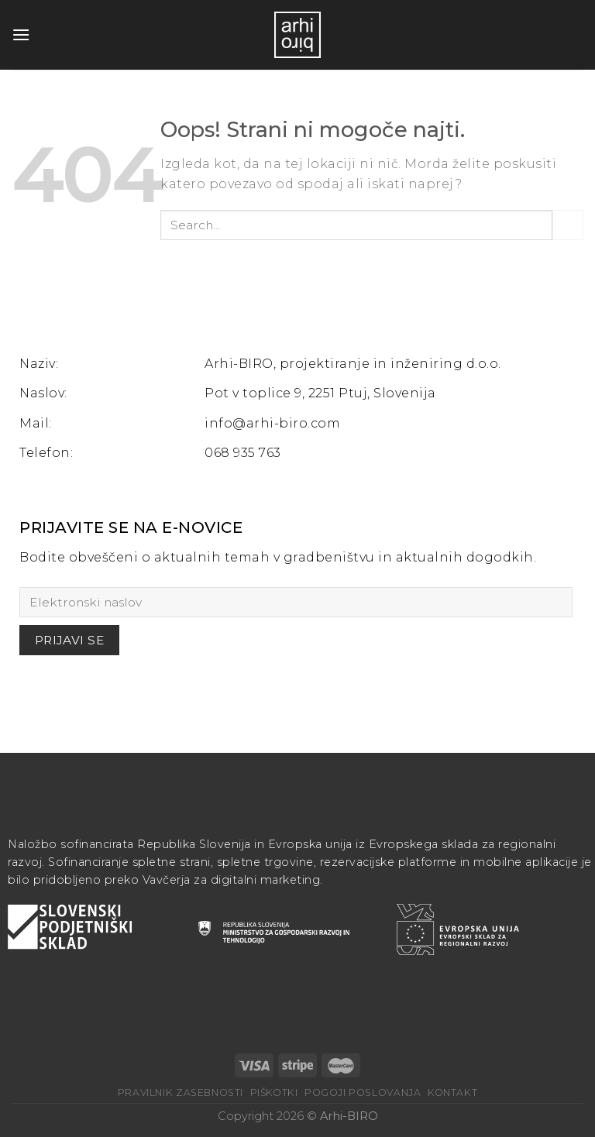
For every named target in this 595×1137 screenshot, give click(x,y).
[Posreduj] (567, 225)
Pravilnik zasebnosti (180, 1092)
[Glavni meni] (21, 34)
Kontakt (452, 1092)
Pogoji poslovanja (362, 1092)
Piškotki (274, 1092)
